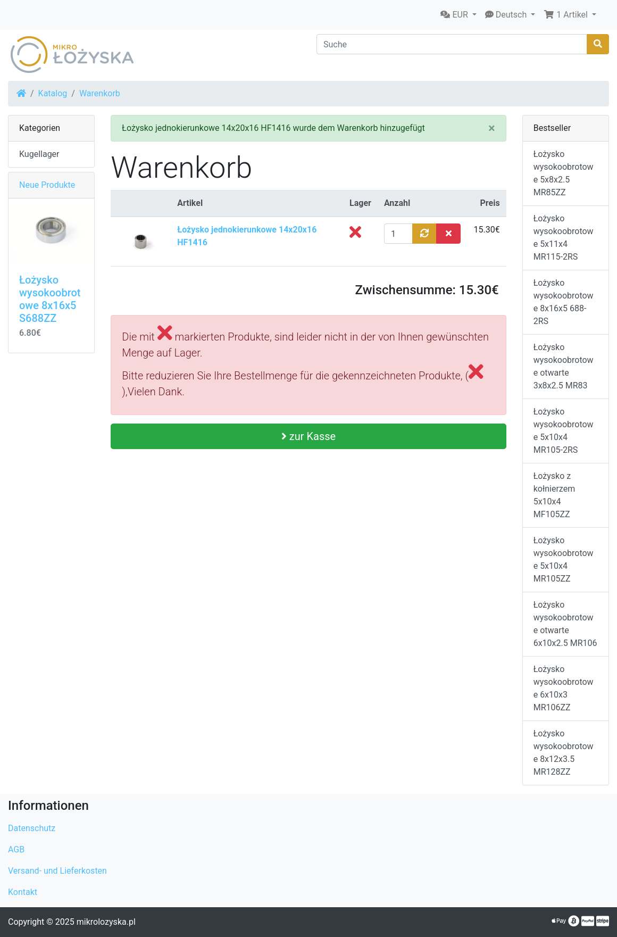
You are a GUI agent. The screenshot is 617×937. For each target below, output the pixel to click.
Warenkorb (99, 93)
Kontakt (22, 892)
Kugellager (39, 154)
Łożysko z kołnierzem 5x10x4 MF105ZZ (554, 495)
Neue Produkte (47, 185)
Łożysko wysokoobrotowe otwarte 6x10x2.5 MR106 (565, 624)
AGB (16, 849)
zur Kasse (308, 436)
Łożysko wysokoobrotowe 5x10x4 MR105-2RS (563, 431)
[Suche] (451, 44)
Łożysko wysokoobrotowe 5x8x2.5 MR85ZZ (563, 173)
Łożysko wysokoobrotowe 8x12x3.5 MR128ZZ (563, 752)
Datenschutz (31, 828)
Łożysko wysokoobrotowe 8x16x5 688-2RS (563, 302)
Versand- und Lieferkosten (57, 871)
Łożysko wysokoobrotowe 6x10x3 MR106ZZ (563, 688)
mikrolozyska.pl (106, 922)
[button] (458, 15)
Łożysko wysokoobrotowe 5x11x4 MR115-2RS (563, 237)
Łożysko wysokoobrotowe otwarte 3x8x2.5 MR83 (563, 366)
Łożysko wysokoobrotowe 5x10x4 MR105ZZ (563, 559)
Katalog (53, 93)
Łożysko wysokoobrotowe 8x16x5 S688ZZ (49, 299)
